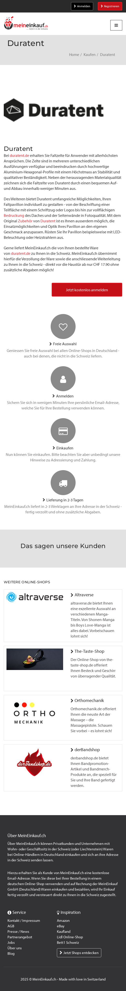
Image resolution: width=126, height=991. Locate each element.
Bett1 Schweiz (68, 942)
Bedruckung (14, 215)
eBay (60, 926)
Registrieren (110, 6)
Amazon (63, 920)
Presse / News (18, 931)
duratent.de (19, 155)
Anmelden (82, 6)
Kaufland (63, 931)
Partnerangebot (19, 937)
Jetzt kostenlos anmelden (87, 290)
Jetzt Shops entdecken (79, 953)
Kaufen (90, 54)
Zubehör (25, 221)
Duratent (48, 221)
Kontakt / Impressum (23, 920)
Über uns (14, 948)
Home (74, 54)
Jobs (11, 942)
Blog (10, 953)
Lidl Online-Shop (70, 937)
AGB (10, 926)
